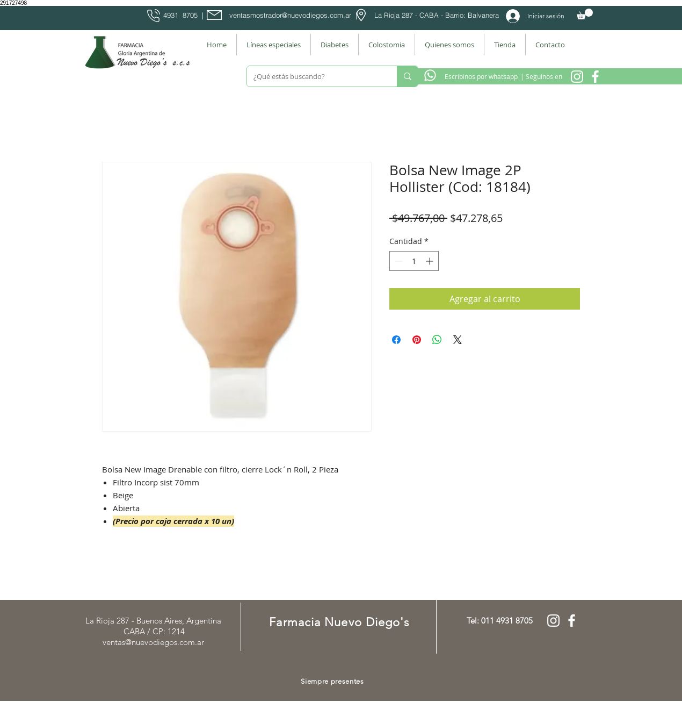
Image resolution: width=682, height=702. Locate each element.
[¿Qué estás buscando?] (313, 76)
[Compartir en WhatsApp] (437, 339)
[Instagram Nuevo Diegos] (577, 76)
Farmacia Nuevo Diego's (339, 622)
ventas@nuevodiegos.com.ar (153, 642)
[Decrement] (397, 261)
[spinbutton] (414, 261)
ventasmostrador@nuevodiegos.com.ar (290, 15)
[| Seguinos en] (541, 76)
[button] (585, 14)
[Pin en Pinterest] (416, 339)
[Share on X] (457, 339)
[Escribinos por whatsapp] (481, 76)
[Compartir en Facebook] (396, 339)
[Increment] (430, 261)
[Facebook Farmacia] (595, 76)
